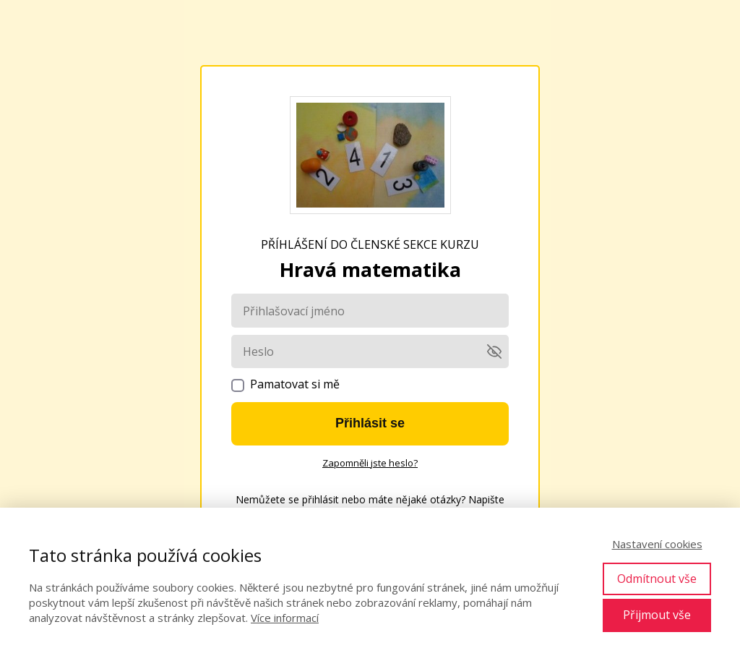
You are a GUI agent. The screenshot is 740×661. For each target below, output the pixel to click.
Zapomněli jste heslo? (370, 462)
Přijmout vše (657, 615)
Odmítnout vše (657, 579)
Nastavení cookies (657, 544)
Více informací (285, 617)
